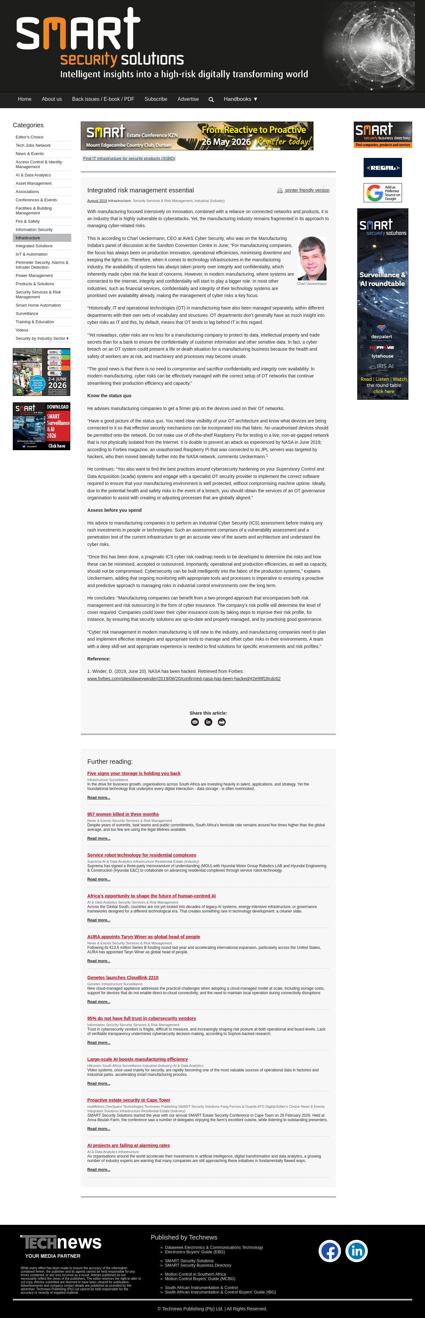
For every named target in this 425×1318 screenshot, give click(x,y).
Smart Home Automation (39, 305)
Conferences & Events (36, 199)
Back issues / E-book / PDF (103, 99)
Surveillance (27, 313)
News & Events (30, 153)
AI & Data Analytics (33, 175)
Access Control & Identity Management (39, 164)
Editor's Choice (29, 137)
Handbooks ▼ (241, 99)
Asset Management (33, 183)
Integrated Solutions (34, 245)
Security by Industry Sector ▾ (42, 338)
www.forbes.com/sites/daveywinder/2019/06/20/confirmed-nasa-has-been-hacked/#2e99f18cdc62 (184, 678)
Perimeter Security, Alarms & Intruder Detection (42, 265)
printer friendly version (302, 190)
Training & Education (35, 321)
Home (25, 99)
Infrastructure (28, 237)
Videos (22, 330)
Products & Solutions (35, 283)
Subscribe (156, 99)
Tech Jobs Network (33, 145)
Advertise (188, 99)
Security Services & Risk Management (38, 294)
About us (52, 99)
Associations (27, 191)
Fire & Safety (28, 221)
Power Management (34, 275)
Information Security (34, 229)
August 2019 (97, 201)
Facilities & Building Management (34, 210)
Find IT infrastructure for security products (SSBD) (129, 158)
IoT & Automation (32, 254)
